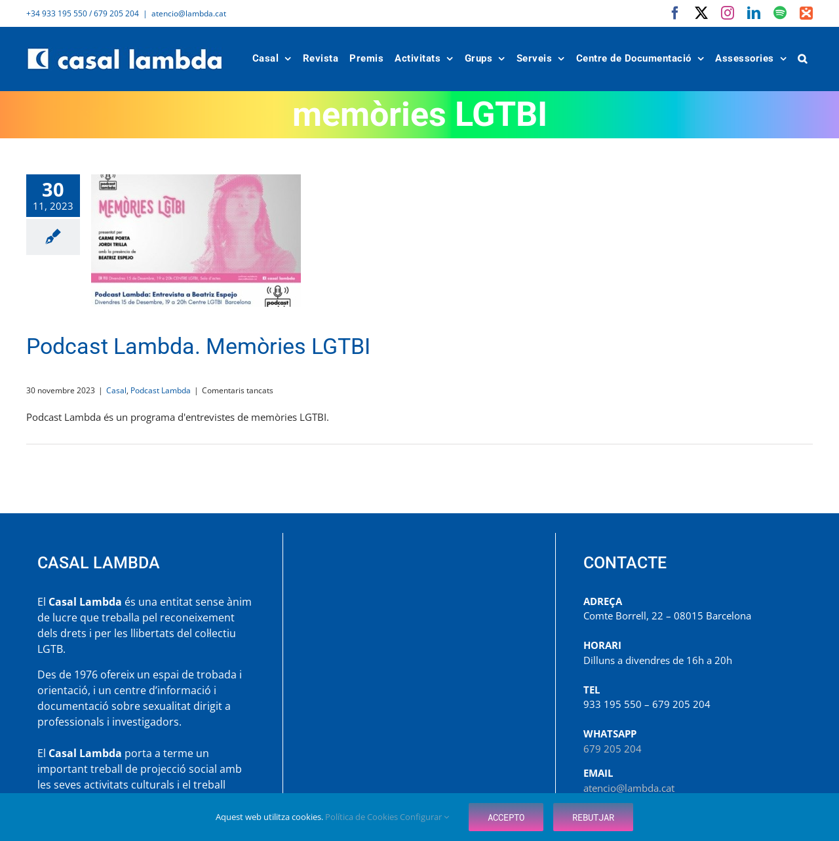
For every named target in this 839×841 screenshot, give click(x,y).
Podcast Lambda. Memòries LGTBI (198, 346)
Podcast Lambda (160, 390)
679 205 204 (612, 748)
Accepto (506, 817)
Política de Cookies (362, 817)
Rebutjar (593, 817)
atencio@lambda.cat (188, 13)
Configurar (424, 817)
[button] (802, 58)
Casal (116, 390)
